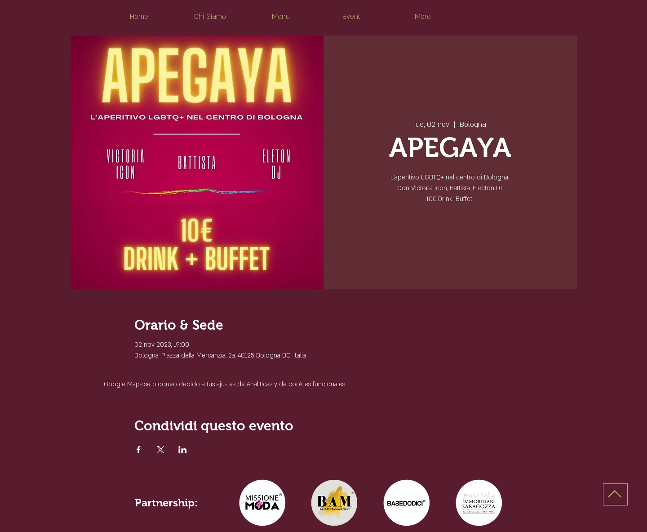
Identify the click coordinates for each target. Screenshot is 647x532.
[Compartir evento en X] (160, 449)
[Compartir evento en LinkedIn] (182, 449)
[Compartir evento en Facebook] (138, 449)
